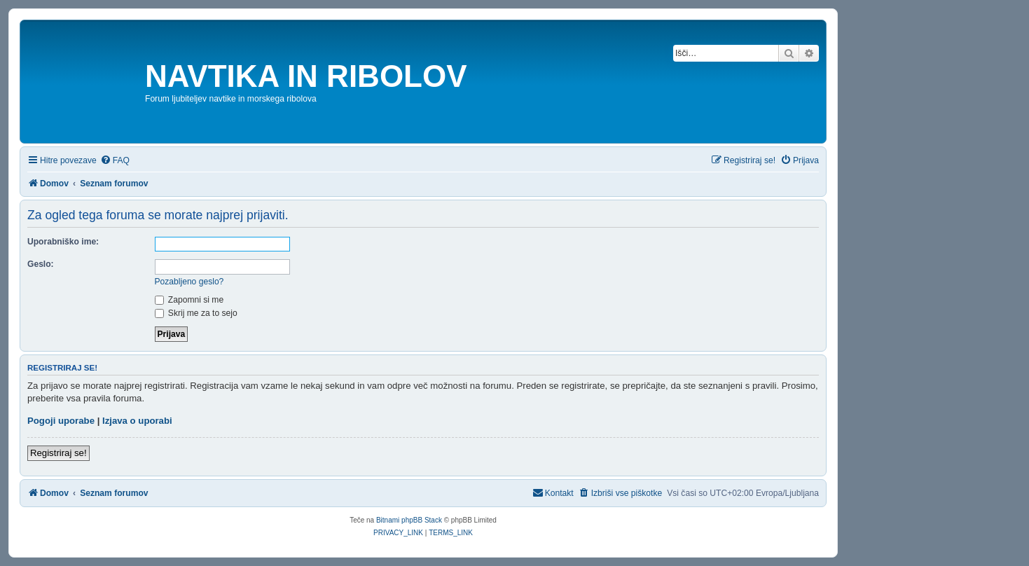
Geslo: (40, 264)
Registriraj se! (58, 453)
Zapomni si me (189, 300)
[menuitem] (115, 160)
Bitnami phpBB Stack (409, 520)
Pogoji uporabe (61, 420)
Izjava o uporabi (137, 420)
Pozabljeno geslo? (189, 282)
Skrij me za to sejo (196, 313)
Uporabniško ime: (63, 242)
